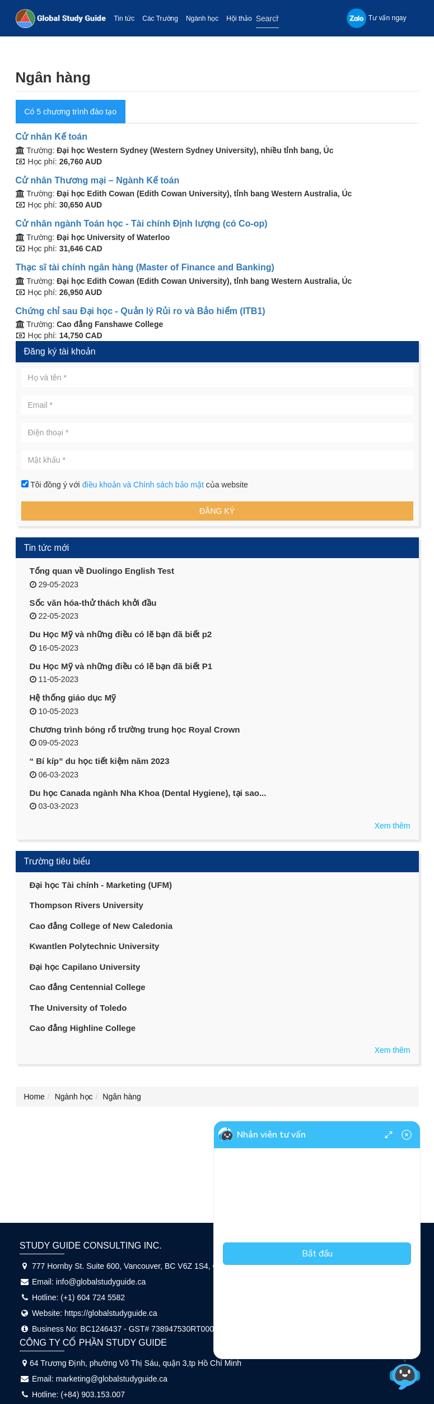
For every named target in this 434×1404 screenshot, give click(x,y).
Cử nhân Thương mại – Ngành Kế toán (98, 180)
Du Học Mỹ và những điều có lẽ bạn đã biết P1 (121, 666)
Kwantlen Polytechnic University (95, 946)
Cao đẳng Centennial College (88, 987)
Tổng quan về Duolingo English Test (102, 571)
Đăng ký (217, 511)
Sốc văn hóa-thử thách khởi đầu (93, 602)
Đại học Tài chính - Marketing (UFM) (101, 885)
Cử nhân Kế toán (51, 136)
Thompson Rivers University (86, 905)
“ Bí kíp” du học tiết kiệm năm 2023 (100, 761)
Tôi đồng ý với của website (134, 484)
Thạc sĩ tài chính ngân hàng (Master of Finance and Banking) (145, 267)
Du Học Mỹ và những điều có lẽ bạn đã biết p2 (121, 634)
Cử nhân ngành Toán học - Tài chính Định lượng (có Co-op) (142, 223)
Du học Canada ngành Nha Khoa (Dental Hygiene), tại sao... (148, 793)
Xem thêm (392, 825)
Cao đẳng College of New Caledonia (101, 926)
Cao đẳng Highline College (83, 1028)
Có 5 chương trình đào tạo (71, 111)
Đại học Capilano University (85, 967)
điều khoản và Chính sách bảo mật (144, 484)
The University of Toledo (78, 1007)
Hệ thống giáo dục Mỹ (73, 697)
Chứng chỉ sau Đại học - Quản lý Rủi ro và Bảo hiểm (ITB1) (140, 311)
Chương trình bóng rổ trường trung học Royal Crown (135, 729)
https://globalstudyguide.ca (110, 1313)
